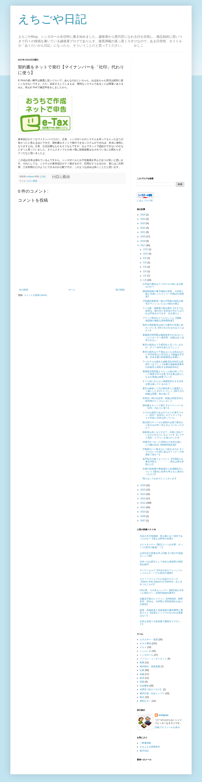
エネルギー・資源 (149, 639)
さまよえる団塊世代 (150, 746)
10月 (146, 253)
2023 (143, 223)
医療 (142, 662)
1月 (145, 280)
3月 (145, 271)
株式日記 (144, 750)
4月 (145, 267)
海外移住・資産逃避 (150, 666)
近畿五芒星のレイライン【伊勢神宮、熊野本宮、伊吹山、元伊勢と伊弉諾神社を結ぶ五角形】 (161, 601)
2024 (143, 219)
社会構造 (144, 685)
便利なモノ (145, 701)
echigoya (163, 715)
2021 (143, 232)
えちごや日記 (52, 19)
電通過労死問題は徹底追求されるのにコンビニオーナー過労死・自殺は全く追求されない (163, 338)
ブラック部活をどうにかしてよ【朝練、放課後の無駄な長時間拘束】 (163, 319)
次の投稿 (23, 289)
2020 (143, 236)
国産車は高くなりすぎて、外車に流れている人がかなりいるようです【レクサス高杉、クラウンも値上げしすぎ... (163, 435)
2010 (143, 511)
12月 (146, 249)
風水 (142, 697)
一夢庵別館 (145, 743)
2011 (143, 507)
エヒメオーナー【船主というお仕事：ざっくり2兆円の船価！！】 (161, 545)
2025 (143, 214)
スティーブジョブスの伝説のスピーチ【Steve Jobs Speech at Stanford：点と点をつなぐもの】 (161, 582)
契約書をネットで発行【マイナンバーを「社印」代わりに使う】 (163, 406)
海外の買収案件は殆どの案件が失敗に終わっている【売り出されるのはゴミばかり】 (163, 328)
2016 (143, 485)
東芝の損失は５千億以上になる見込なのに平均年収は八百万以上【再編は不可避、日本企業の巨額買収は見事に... (163, 355)
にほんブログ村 (145, 200)
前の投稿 (120, 289)
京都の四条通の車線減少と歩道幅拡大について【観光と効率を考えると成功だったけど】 (163, 471)
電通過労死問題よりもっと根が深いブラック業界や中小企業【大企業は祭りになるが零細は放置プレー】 (163, 374)
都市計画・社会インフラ (152, 693)
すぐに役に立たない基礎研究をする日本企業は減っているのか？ (163, 382)
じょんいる (145, 651)
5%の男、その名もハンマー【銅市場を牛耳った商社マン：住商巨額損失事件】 (162, 591)
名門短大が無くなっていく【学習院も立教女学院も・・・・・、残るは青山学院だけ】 (163, 462)
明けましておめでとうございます (160, 478)
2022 (143, 228)
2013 (143, 498)
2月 (145, 275)
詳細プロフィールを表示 (167, 727)
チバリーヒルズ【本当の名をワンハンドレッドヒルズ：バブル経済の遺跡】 (161, 571)
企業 (142, 670)
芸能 (142, 681)
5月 (145, 262)
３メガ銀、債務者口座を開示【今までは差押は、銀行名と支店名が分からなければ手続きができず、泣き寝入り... (163, 311)
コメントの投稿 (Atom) (35, 295)
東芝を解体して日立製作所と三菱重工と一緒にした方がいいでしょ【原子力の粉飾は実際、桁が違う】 (163, 391)
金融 (142, 674)
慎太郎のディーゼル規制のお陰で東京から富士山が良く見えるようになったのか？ (163, 425)
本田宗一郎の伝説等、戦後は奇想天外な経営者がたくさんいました (163, 399)
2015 (143, 489)
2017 (143, 245)
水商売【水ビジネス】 (151, 689)
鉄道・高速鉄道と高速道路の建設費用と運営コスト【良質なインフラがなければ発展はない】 (161, 613)
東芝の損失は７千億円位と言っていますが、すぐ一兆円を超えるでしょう (163, 346)
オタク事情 (32, 181)
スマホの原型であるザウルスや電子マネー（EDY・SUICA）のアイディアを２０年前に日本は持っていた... (163, 415)
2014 (143, 494)
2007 (143, 520)
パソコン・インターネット (153, 658)
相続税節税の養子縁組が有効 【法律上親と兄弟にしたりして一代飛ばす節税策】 (163, 294)
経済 (142, 678)
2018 (143, 241)
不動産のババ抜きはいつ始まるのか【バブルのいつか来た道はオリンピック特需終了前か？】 (163, 452)
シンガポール (146, 655)
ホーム (71, 289)
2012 (143, 503)
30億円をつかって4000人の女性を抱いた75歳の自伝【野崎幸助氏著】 (162, 443)
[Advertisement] (160, 115)
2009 (143, 516)
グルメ (143, 647)
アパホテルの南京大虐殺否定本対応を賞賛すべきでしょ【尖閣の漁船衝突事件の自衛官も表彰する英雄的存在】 (163, 364)
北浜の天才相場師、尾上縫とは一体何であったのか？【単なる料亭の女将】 (161, 537)
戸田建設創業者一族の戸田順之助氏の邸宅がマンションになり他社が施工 (163, 302)
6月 (145, 258)
